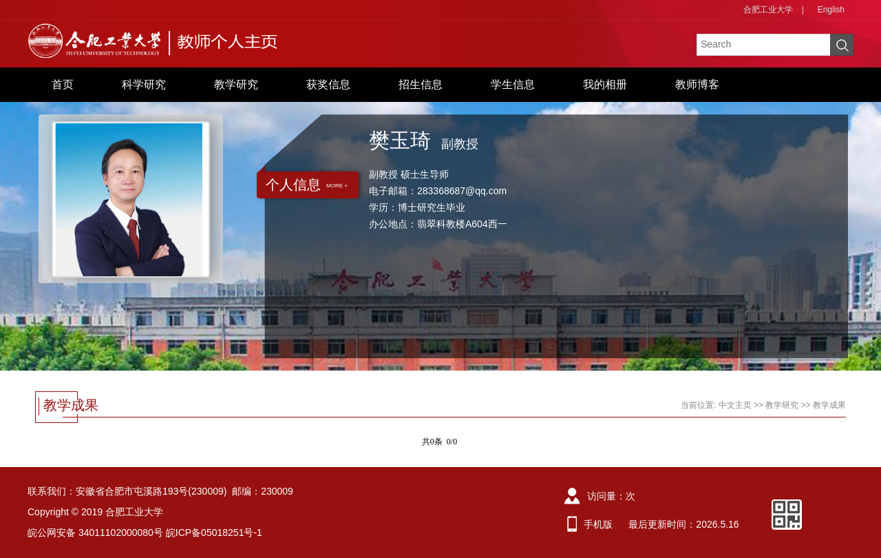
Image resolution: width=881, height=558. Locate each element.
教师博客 (697, 84)
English (831, 9)
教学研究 (236, 84)
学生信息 (513, 84)
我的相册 (605, 84)
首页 (63, 84)
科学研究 (144, 84)
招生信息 (421, 84)
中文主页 (735, 405)
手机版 (598, 524)
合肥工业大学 (768, 9)
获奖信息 (328, 84)
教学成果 (829, 405)
